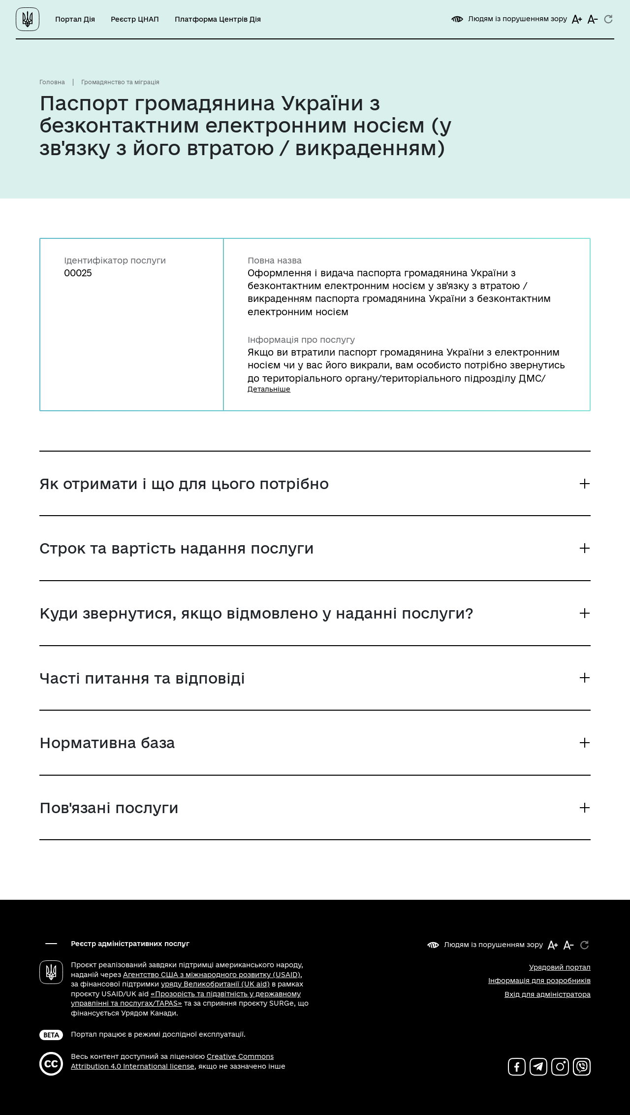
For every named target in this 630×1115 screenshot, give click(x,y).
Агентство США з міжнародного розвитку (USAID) (211, 975)
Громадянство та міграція (120, 82)
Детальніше (269, 389)
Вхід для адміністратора (547, 994)
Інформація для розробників (539, 980)
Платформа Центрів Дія (218, 19)
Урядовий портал (560, 967)
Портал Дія (75, 19)
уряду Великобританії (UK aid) (215, 984)
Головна (52, 82)
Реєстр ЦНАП (135, 19)
